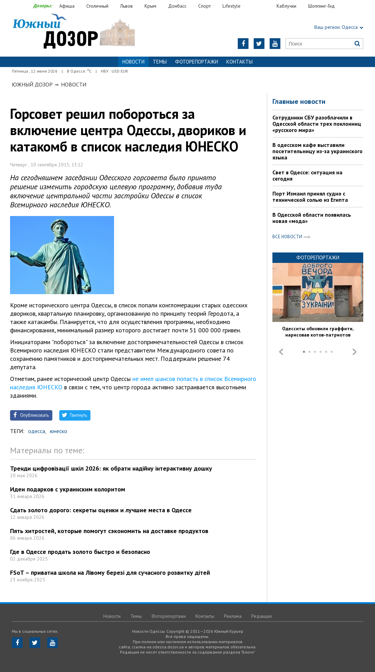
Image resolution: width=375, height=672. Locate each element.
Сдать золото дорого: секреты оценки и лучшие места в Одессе (101, 510)
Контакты (239, 61)
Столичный (97, 6)
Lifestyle (232, 6)
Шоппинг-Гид (321, 6)
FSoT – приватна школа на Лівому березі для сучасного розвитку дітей (110, 572)
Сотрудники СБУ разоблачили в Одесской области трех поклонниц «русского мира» (316, 123)
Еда (262, 6)
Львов (126, 6)
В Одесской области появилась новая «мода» (311, 217)
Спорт (204, 6)
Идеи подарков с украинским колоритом (67, 489)
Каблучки (286, 6)
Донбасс (177, 6)
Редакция (261, 616)
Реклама (233, 616)
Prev (281, 351)
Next (354, 351)
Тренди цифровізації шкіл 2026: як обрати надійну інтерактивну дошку (111, 468)
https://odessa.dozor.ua (73, 32)
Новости (73, 84)
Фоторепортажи (196, 61)
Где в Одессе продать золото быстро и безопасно (80, 552)
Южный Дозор (32, 84)
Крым (150, 6)
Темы (160, 61)
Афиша (67, 6)
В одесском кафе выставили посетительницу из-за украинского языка (317, 151)
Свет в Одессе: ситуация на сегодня (307, 175)
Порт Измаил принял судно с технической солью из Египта (310, 196)
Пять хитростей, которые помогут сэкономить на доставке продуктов (109, 531)
